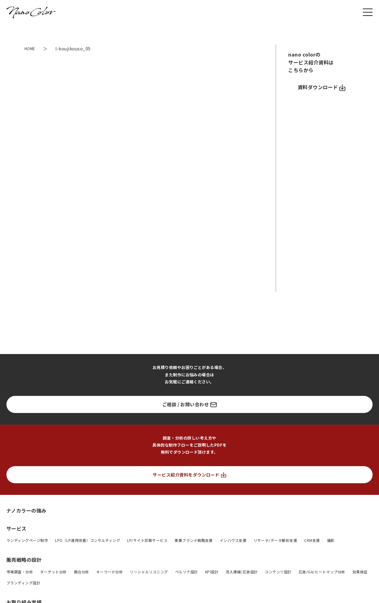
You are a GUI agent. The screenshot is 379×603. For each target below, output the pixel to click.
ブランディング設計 (23, 582)
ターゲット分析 (53, 571)
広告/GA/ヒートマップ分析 (322, 571)
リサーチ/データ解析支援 (275, 540)
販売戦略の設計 (24, 559)
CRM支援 (312, 540)
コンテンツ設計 (278, 571)
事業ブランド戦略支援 (194, 540)
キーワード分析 (109, 571)
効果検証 (360, 571)
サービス (16, 528)
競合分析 (81, 571)
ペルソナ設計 (186, 571)
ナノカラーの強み (26, 510)
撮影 (331, 540)
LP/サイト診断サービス (147, 540)
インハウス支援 (233, 540)
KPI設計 (212, 571)
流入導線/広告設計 (242, 571)
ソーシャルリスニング (149, 571)
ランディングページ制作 (27, 540)
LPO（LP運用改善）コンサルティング (87, 540)
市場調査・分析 (19, 571)
